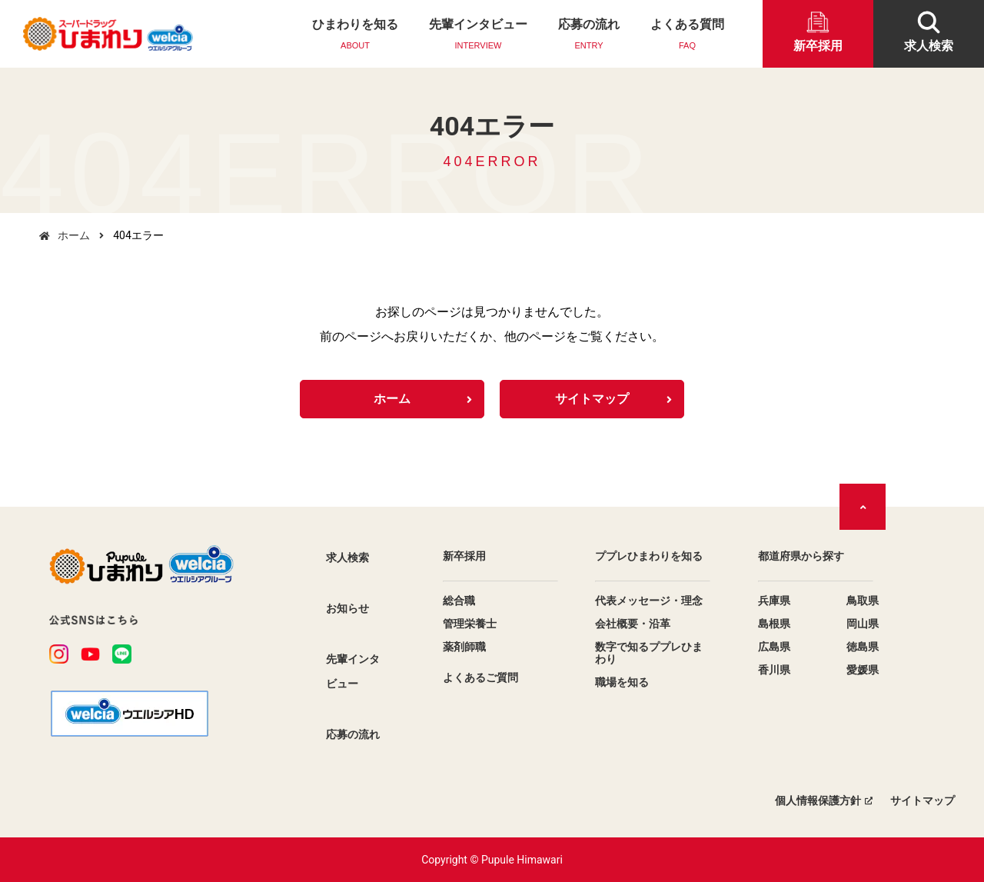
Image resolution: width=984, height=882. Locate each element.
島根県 (774, 623)
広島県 (774, 647)
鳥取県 (862, 600)
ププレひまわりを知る (649, 556)
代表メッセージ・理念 (649, 600)
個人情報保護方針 (818, 800)
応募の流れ (589, 35)
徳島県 (862, 647)
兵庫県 (774, 600)
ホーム (74, 235)
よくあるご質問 (480, 677)
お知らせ (347, 608)
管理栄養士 (470, 623)
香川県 (774, 670)
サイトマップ (592, 398)
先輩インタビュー (478, 35)
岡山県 (862, 623)
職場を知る (622, 682)
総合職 (459, 600)
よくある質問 (687, 35)
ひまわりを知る (355, 35)
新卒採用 (464, 556)
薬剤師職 (464, 647)
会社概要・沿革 (632, 623)
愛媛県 (862, 670)
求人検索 (347, 557)
